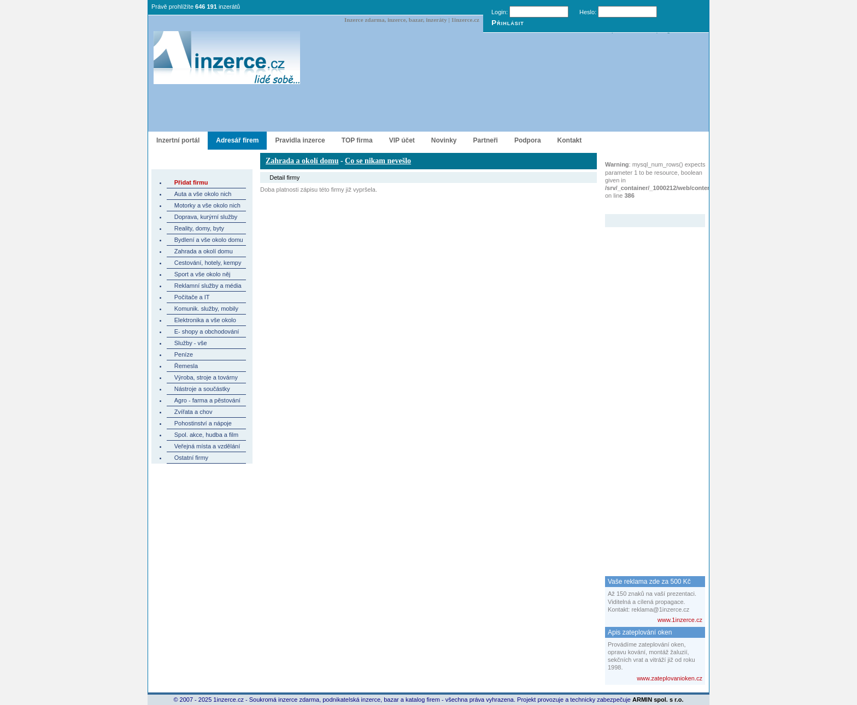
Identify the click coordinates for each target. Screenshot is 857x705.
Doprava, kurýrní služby (206, 217)
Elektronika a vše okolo (205, 320)
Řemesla (186, 366)
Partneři (485, 140)
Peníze (183, 354)
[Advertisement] (648, 391)
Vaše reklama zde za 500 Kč (649, 581)
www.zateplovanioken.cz (669, 678)
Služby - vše (190, 343)
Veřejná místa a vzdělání (207, 446)
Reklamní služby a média (208, 285)
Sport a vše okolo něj (202, 274)
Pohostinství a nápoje (203, 423)
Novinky (444, 140)
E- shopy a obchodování (206, 331)
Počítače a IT (192, 297)
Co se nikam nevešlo (378, 161)
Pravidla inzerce (300, 140)
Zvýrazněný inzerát (646, 207)
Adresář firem (237, 140)
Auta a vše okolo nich (203, 194)
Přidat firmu (191, 182)
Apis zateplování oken (640, 632)
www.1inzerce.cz (680, 620)
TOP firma (357, 140)
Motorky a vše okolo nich (207, 205)
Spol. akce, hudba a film (206, 434)
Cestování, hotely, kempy (208, 262)
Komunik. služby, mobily (206, 308)
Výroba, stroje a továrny (206, 377)
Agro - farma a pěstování (207, 400)
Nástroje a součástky (202, 389)
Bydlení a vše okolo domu (208, 239)
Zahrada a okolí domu (203, 251)
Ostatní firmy (191, 457)
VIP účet (402, 140)
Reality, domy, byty (199, 228)
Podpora (527, 140)
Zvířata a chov (193, 411)
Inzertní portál (177, 140)
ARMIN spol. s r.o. (658, 699)
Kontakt (569, 140)
